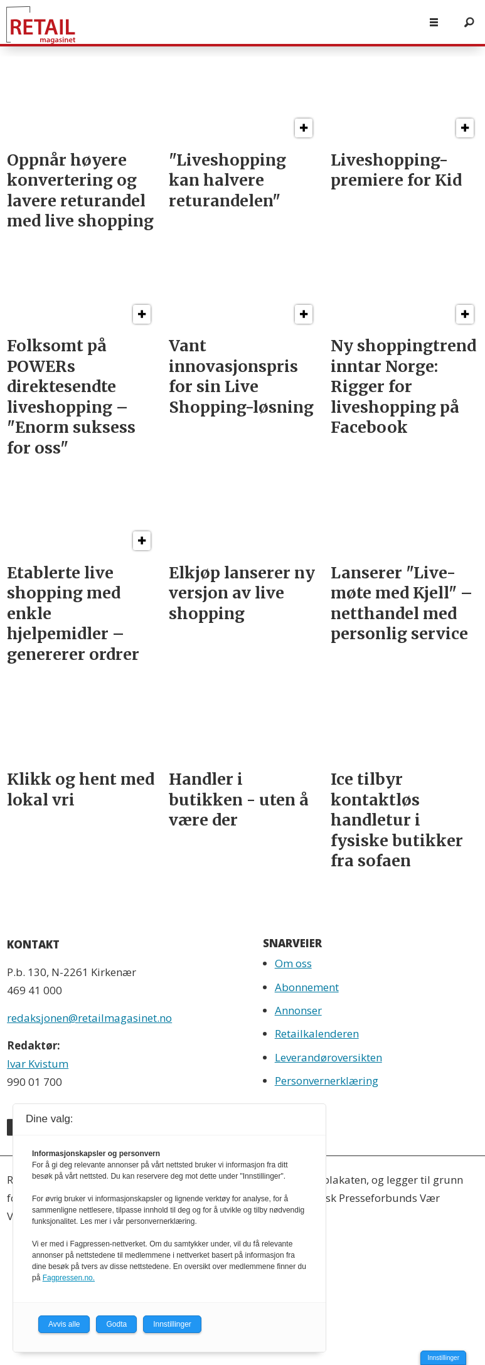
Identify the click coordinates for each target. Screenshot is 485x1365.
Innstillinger (443, 1357)
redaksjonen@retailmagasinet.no (89, 1018)
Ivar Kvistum (37, 1063)
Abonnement (307, 987)
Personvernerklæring (326, 1080)
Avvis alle (64, 1324)
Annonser (298, 1010)
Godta (116, 1324)
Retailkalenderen (317, 1033)
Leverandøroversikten (328, 1057)
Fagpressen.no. (69, 1277)
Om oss (293, 963)
